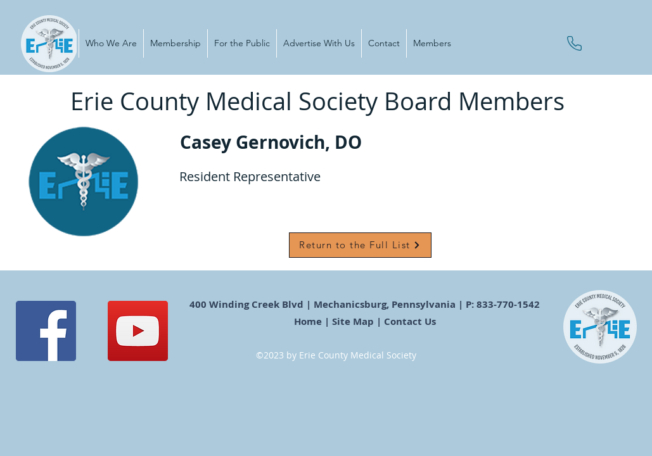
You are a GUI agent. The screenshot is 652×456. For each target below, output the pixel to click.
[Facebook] (46, 331)
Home (308, 321)
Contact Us (411, 321)
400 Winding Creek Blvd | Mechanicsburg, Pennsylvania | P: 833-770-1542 (365, 304)
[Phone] (574, 43)
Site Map (353, 321)
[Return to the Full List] (360, 245)
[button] (111, 43)
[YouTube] (138, 331)
